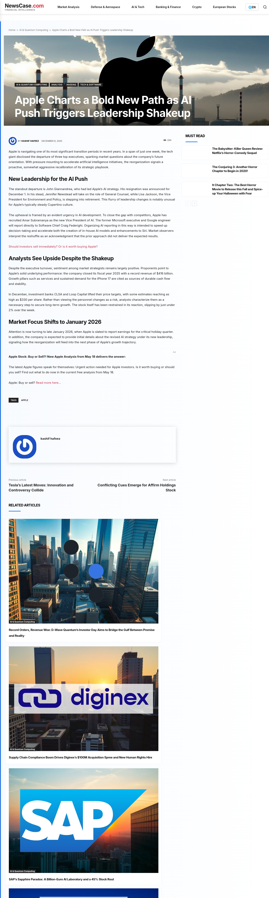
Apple (24, 400)
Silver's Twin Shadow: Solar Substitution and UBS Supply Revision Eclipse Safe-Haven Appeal (106, 757)
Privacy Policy (26, 835)
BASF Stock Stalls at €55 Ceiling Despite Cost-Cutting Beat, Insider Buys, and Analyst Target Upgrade (104, 774)
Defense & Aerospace (105, 7)
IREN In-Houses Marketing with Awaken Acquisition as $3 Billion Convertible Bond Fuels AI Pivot (103, 808)
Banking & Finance (168, 7)
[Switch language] (252, 7)
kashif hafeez (30, 141)
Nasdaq (71, 85)
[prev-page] (188, 211)
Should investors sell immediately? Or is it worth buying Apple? (53, 246)
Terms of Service (47, 835)
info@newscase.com (220, 756)
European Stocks (224, 7)
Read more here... (48, 383)
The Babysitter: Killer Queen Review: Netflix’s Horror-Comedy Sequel (236, 153)
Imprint (65, 835)
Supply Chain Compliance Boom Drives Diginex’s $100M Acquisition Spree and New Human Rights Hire (135, 586)
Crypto (197, 7)
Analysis (57, 85)
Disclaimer (79, 835)
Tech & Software (91, 85)
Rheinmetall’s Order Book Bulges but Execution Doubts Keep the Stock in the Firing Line (105, 791)
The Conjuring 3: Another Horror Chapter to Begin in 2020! (236, 173)
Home (12, 29)
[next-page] (194, 211)
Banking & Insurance (155, 750)
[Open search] (265, 7)
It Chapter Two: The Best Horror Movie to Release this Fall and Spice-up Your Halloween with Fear (235, 195)
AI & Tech (137, 7)
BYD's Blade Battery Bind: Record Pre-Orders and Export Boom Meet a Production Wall (106, 740)
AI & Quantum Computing (33, 29)
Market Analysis (68, 7)
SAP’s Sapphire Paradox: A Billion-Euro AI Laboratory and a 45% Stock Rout (48, 668)
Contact (93, 835)
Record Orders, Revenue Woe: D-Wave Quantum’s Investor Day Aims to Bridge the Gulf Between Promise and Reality (49, 586)
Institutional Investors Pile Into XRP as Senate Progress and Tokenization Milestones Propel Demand (133, 671)
